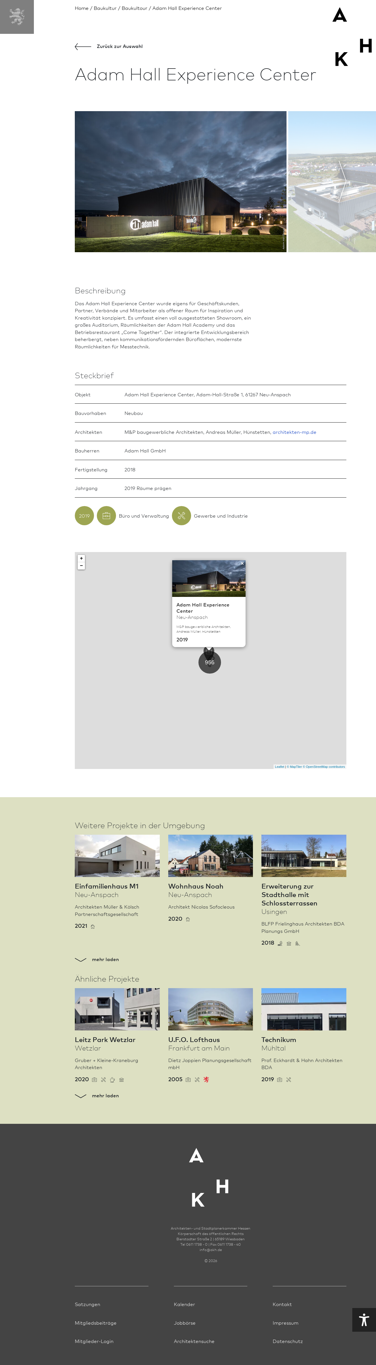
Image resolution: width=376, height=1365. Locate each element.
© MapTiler (294, 766)
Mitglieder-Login (94, 1341)
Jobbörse (185, 1322)
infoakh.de (211, 1249)
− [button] (81, 565)
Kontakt (282, 1304)
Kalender (184, 1304)
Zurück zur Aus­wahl (109, 46)
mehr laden (97, 959)
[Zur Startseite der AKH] (211, 1173)
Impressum (285, 1322)
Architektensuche (194, 1341)
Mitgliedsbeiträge (96, 1322)
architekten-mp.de (294, 431)
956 (209, 662)
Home (82, 8)
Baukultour (134, 8)
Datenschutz (288, 1341)
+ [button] (81, 558)
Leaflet (279, 766)
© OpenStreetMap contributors (324, 766)
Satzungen (87, 1304)
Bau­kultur (105, 8)
